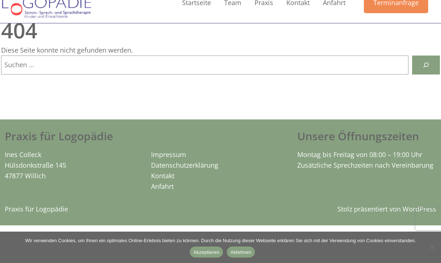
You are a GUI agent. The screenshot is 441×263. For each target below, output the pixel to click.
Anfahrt (162, 186)
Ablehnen (240, 252)
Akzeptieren (206, 252)
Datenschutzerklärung (184, 165)
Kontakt (162, 175)
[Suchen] (426, 65)
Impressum (168, 154)
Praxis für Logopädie (36, 209)
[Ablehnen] (432, 247)
